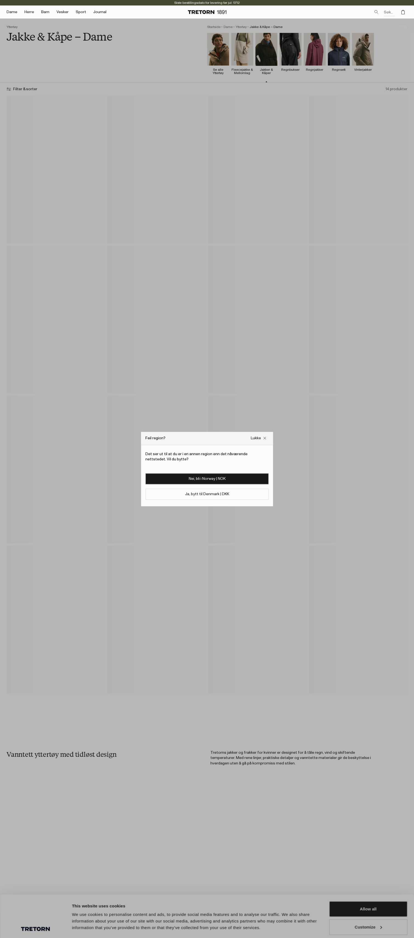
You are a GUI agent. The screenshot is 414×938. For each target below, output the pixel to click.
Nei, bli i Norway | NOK (207, 479)
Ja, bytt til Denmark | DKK (207, 494)
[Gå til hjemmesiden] (207, 12)
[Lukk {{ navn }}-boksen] (258, 438)
